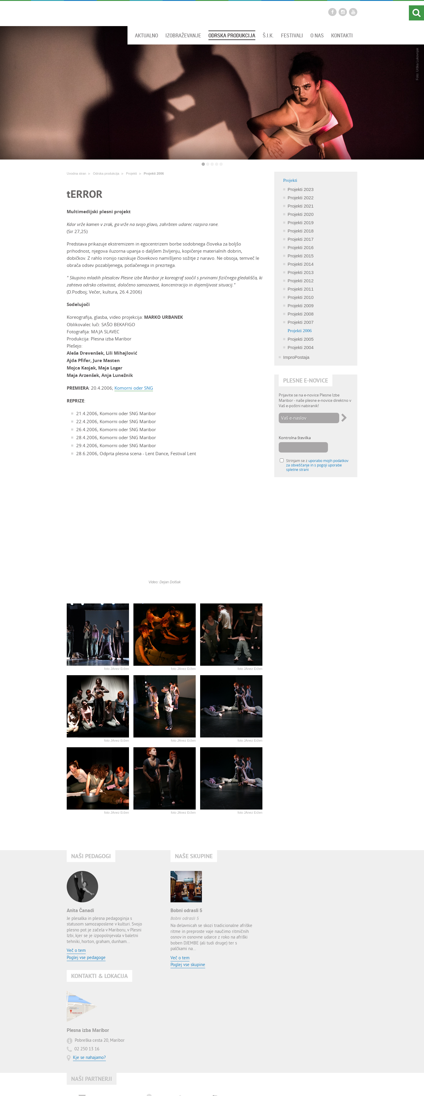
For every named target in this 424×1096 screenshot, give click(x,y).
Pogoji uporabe (232, 1085)
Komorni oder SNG (133, 388)
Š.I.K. (268, 35)
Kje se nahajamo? (296, 938)
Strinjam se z (317, 465)
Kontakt (179, 1085)
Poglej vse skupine (187, 965)
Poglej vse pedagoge (86, 958)
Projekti (131, 173)
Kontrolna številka (295, 438)
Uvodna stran (76, 173)
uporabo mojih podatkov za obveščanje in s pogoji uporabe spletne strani (317, 465)
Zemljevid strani (203, 1085)
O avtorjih (257, 1085)
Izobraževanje (183, 35)
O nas (317, 35)
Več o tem (76, 951)
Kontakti (342, 35)
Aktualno (146, 35)
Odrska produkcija (231, 35)
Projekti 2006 (154, 173)
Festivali (292, 35)
